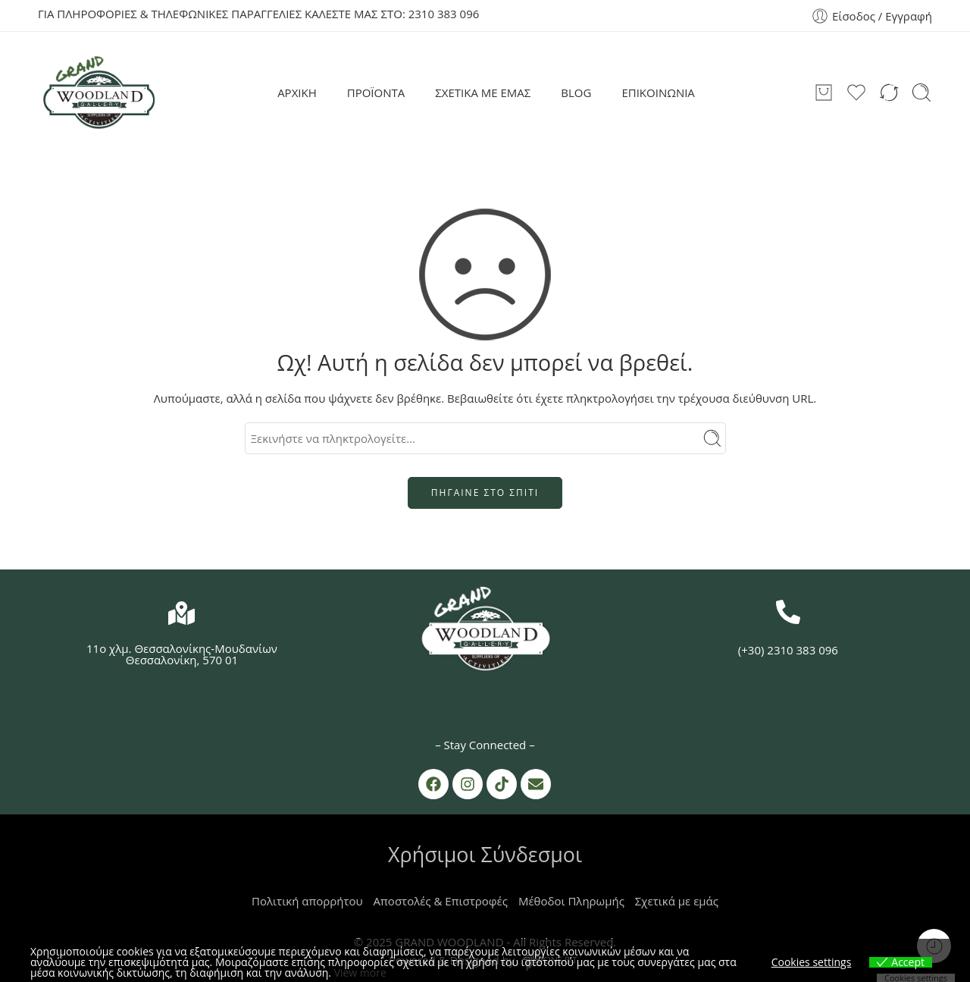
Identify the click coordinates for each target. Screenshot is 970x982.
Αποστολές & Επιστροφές (441, 900)
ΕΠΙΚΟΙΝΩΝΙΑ (657, 92)
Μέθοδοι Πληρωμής (571, 900)
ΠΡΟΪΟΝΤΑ (376, 92)
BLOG (576, 92)
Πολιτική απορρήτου (307, 900)
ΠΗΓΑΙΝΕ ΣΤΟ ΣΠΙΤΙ (485, 492)
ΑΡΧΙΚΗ (297, 92)
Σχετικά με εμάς (676, 900)
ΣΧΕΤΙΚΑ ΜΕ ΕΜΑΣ (482, 92)
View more (360, 972)
